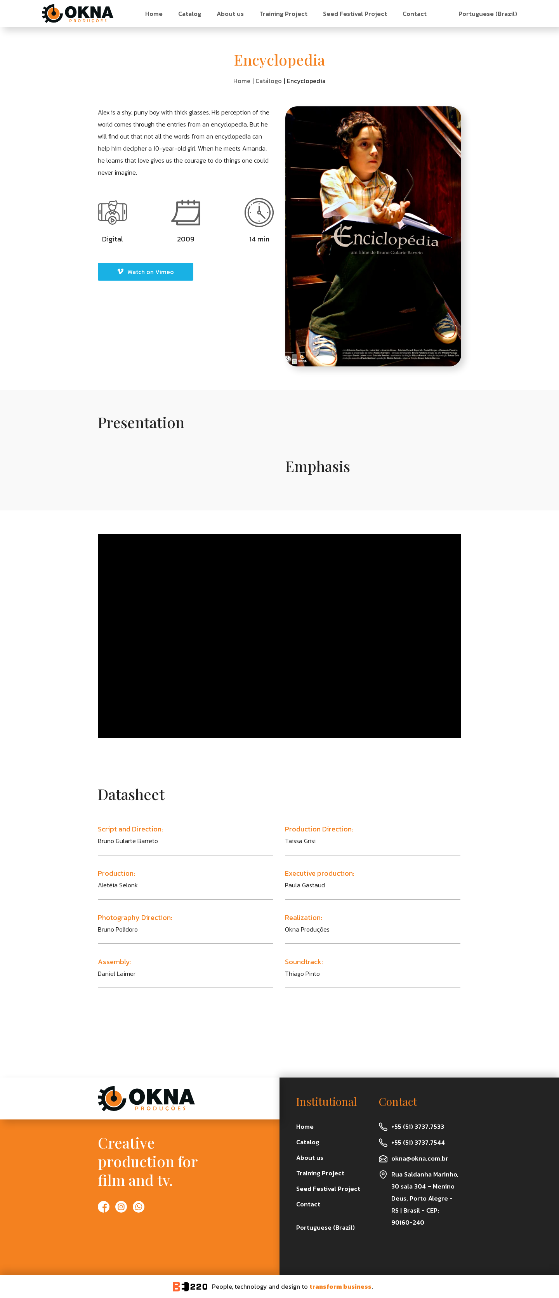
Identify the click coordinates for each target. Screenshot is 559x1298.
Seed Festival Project (355, 13)
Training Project (283, 13)
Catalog (189, 13)
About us (230, 13)
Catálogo (268, 80)
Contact (415, 13)
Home (154, 13)
